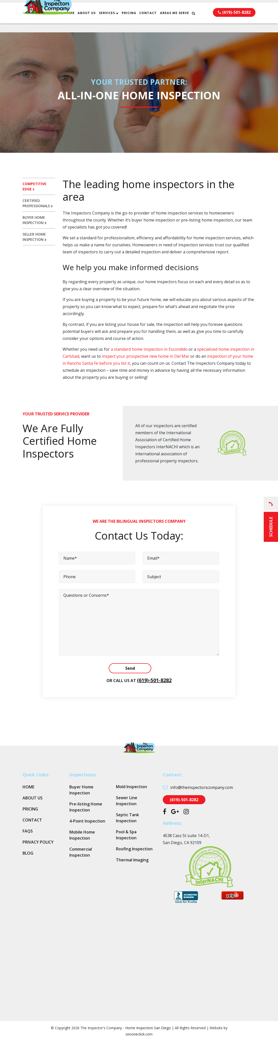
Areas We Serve (186, 22)
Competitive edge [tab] (34, 186)
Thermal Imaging (132, 860)
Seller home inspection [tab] (35, 237)
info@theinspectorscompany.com (153, 6)
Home (81, 22)
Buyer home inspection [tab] (35, 220)
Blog (28, 853)
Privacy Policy (38, 842)
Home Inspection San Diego (148, 1027)
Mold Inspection (131, 786)
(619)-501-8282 (154, 680)
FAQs (28, 831)
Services (118, 22)
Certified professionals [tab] (38, 203)
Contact (159, 22)
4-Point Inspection (87, 821)
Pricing (140, 22)
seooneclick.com (139, 1034)
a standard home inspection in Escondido (149, 349)
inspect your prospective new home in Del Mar (145, 356)
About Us (98, 22)
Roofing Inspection (134, 849)
